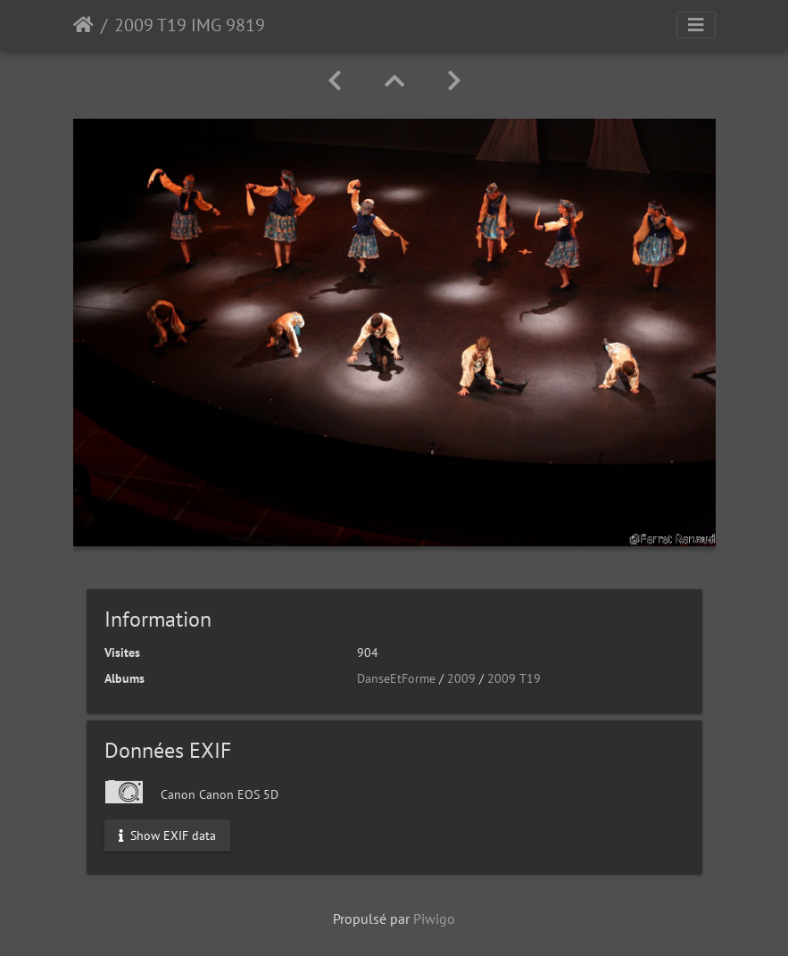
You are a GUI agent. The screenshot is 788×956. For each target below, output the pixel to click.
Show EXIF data (167, 835)
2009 (461, 678)
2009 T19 (514, 678)
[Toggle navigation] (696, 25)
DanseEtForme (396, 678)
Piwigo (434, 918)
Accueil (83, 25)
